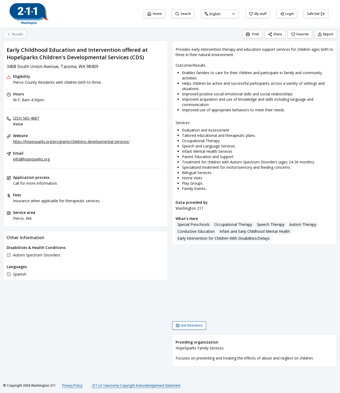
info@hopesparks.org (31, 159)
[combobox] (220, 14)
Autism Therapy (302, 224)
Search (183, 13)
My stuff (257, 13)
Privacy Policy (72, 385)
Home (154, 13)
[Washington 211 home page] (29, 13)
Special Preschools (193, 224)
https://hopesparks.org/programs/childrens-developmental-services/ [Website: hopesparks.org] (71, 141)
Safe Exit (316, 13)
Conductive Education (196, 231)
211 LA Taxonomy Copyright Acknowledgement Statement (136, 385)
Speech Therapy (270, 224)
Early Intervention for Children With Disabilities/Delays (223, 238)
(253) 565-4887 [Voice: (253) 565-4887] (26, 118)
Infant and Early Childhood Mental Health (254, 231)
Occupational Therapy (233, 224)
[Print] (252, 34)
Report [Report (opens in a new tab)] (325, 34)
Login (287, 13)
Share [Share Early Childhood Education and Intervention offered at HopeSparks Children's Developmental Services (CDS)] (275, 34)
